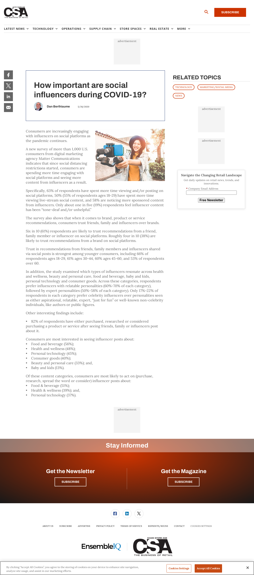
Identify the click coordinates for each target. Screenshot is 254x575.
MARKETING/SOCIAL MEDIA (216, 87)
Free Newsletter (211, 200)
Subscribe (230, 12)
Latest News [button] (14, 29)
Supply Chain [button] (100, 29)
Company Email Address (202, 188)
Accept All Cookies (208, 568)
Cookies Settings (201, 526)
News (178, 95)
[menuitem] (18, 29)
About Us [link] (47, 526)
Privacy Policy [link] (105, 526)
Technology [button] (43, 29)
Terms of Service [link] (131, 526)
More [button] (181, 29)
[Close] (247, 567)
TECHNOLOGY (183, 87)
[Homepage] (16, 12)
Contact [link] (179, 526)
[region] (127, 568)
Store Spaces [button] (131, 29)
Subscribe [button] (70, 481)
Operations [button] (71, 29)
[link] (8, 74)
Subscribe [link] (65, 526)
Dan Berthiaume (58, 106)
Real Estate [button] (159, 29)
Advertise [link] (84, 526)
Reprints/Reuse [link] (158, 526)
